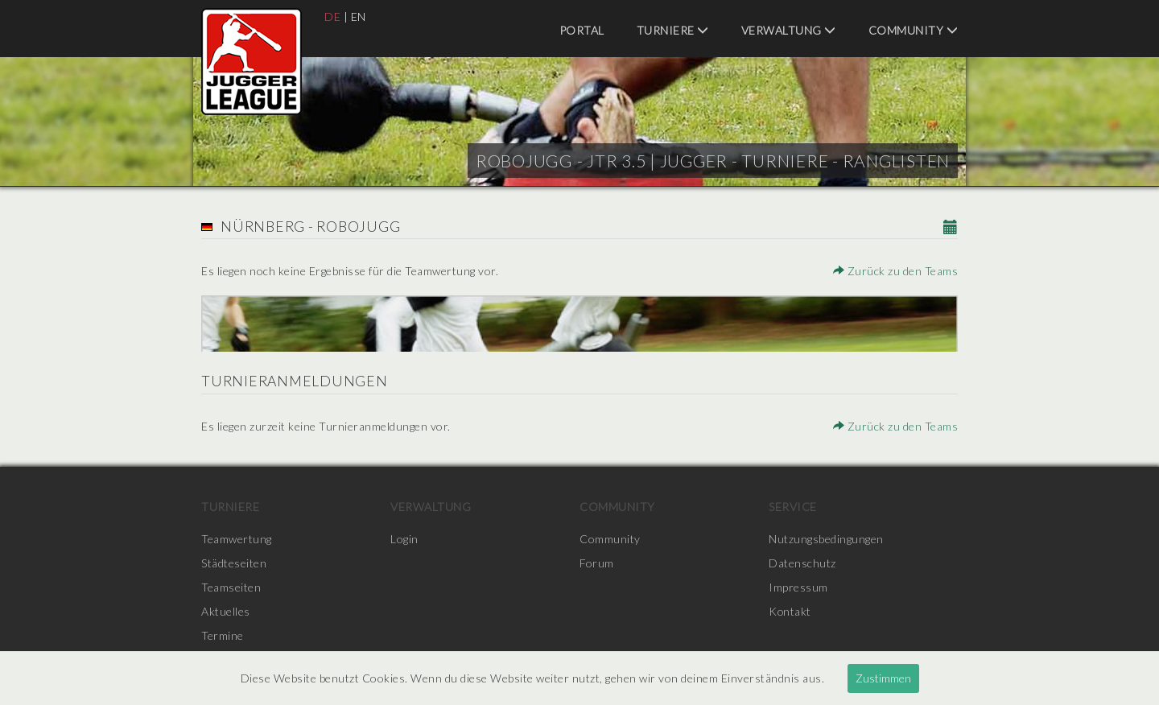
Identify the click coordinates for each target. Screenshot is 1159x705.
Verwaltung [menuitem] (788, 30)
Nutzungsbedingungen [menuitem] (826, 539)
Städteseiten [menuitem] (233, 563)
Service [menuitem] (793, 506)
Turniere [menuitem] (673, 30)
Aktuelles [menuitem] (225, 611)
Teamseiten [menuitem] (231, 587)
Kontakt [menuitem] (790, 611)
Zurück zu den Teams (896, 271)
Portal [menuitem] (581, 30)
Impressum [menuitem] (798, 587)
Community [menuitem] (913, 30)
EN (358, 16)
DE (332, 16)
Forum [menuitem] (597, 563)
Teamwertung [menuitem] (236, 539)
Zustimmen (883, 678)
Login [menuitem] (404, 539)
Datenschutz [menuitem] (802, 563)
